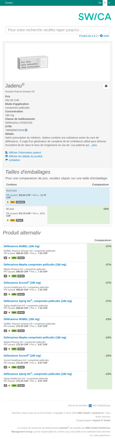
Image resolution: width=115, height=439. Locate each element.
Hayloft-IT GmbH (101, 420)
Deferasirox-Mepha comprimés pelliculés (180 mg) (35, 264)
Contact (9, 2)
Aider (104, 35)
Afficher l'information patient (23, 152)
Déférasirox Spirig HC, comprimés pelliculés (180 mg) (38, 301)
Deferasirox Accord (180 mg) (22, 282)
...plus (93, 145)
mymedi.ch (98, 413)
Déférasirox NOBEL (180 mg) (21, 246)
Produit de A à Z (88, 35)
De (100, 2)
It (109, 2)
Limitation (12, 160)
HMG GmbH (83, 413)
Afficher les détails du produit (23, 156)
